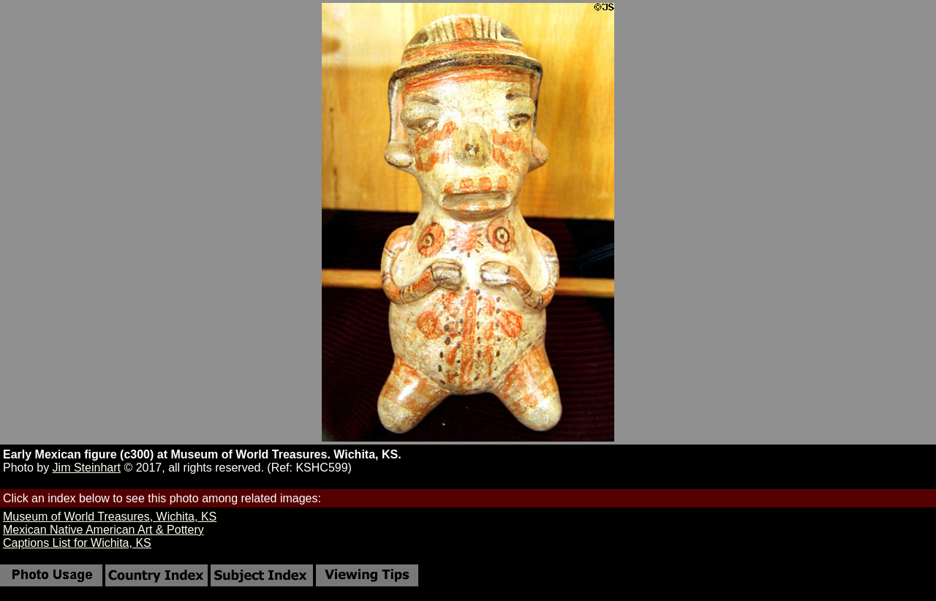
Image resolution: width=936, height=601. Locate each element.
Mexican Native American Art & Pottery (103, 529)
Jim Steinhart (87, 467)
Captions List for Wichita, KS (77, 543)
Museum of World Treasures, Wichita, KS (109, 516)
